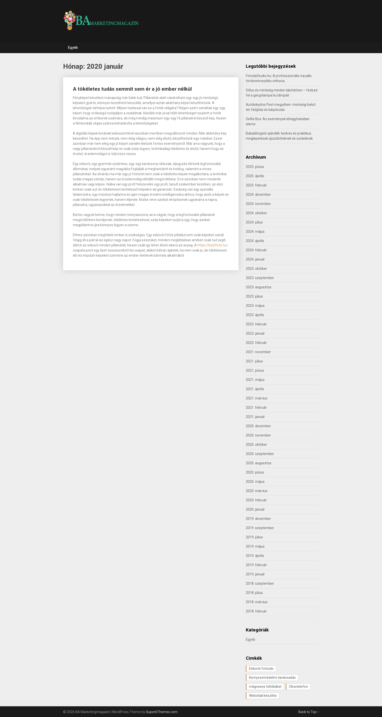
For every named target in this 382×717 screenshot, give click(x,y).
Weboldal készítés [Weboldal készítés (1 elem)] (263, 696)
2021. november (258, 352)
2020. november (258, 435)
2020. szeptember (260, 454)
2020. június (255, 472)
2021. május (255, 380)
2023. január (255, 333)
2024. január (255, 259)
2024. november (258, 204)
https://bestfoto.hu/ (212, 245)
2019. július (254, 537)
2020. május (255, 482)
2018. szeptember (260, 583)
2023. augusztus (258, 287)
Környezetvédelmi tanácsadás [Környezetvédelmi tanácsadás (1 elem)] (272, 677)
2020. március (256, 491)
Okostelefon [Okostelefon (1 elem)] (298, 686)
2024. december (258, 194)
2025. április (255, 176)
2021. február (256, 407)
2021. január (255, 417)
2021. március (256, 398)
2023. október (256, 269)
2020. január (255, 509)
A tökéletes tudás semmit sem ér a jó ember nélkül (132, 89)
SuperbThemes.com (162, 712)
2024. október (256, 213)
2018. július (254, 593)
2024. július (254, 222)
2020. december (258, 426)
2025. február (256, 185)
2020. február (256, 500)
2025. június (255, 167)
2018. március (256, 602)
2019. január (255, 574)
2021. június (255, 370)
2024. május (255, 231)
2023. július (254, 296)
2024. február (256, 250)
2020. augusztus (258, 463)
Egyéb (73, 47)
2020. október (256, 444)
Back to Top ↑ (308, 712)
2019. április (255, 556)
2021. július (254, 361)
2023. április (255, 315)
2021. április (255, 389)
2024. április (255, 241)
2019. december (258, 519)
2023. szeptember (260, 278)
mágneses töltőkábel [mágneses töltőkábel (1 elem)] (265, 686)
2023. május (255, 306)
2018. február (256, 611)
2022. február (256, 343)
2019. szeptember (260, 528)
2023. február (256, 324)
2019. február (256, 565)
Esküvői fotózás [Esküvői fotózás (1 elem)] (261, 668)
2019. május (255, 546)
